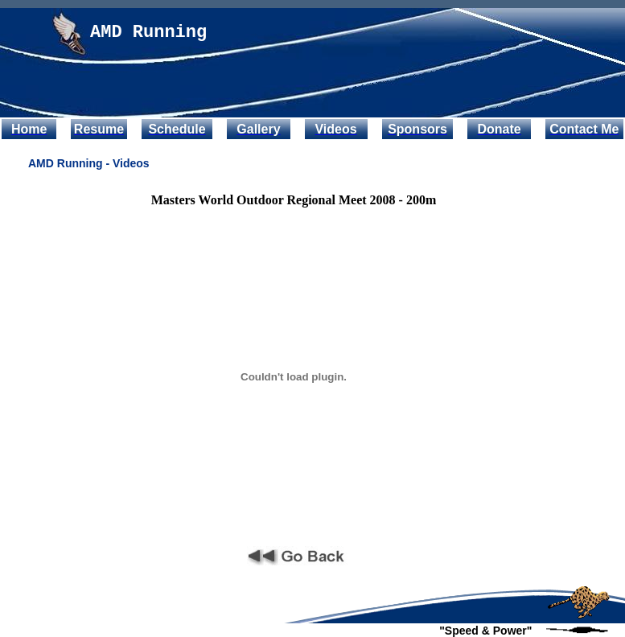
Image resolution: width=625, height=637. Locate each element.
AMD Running (148, 33)
